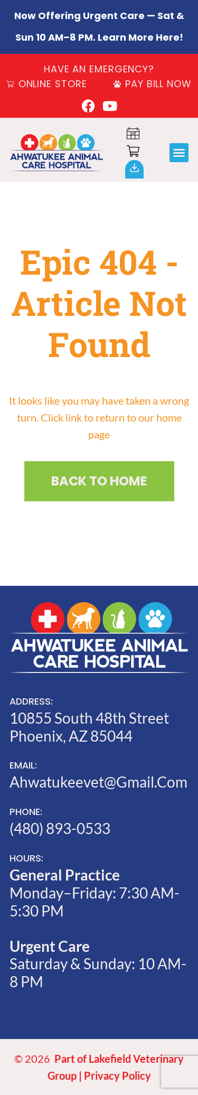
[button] (178, 152)
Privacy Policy (117, 1075)
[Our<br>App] (134, 168)
